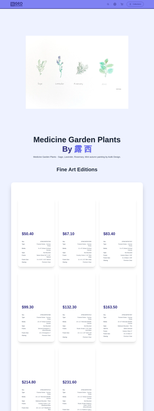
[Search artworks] (108, 4)
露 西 (83, 149)
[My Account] (115, 4)
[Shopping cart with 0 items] (122, 4)
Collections (135, 4)
